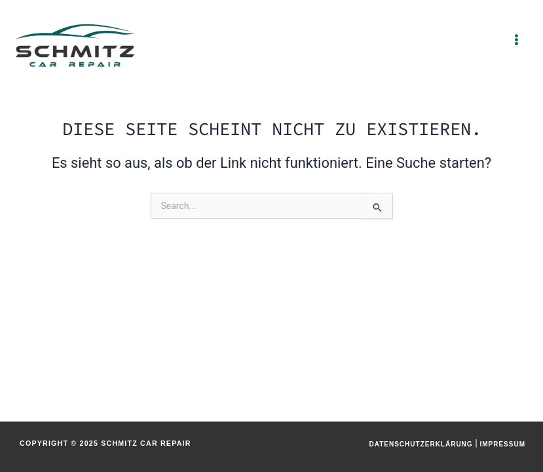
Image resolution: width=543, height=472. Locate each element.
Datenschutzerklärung (420, 444)
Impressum (502, 444)
